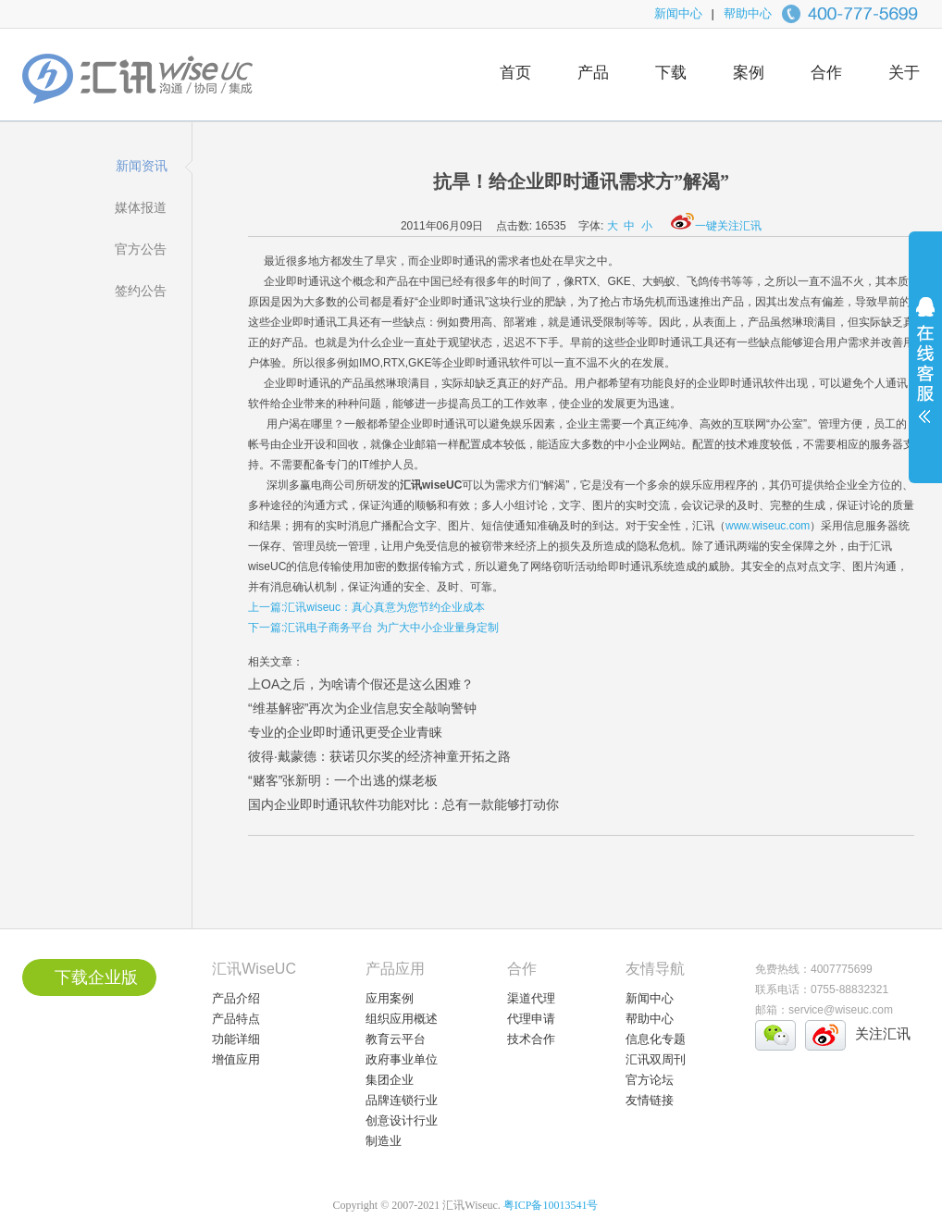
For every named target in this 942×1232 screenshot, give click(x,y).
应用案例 (390, 998)
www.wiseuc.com (767, 525)
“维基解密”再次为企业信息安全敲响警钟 (362, 708)
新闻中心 (678, 13)
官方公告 (141, 249)
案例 (748, 72)
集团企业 (390, 1080)
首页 (515, 72)
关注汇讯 (883, 1033)
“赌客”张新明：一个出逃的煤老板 (343, 780)
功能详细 (236, 1039)
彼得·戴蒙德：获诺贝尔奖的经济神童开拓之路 (379, 756)
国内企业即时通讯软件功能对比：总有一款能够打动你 (403, 804)
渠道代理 (531, 998)
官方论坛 (650, 1080)
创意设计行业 (402, 1120)
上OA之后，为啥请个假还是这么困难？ (361, 684)
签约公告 (141, 290)
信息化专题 (656, 1039)
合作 (826, 72)
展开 (925, 372)
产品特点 (236, 1019)
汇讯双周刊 (656, 1059)
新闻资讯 (141, 165)
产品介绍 (236, 998)
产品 (593, 72)
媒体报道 (141, 207)
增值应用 (236, 1059)
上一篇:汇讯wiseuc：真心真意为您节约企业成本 (366, 607)
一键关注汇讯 (716, 225)
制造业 (384, 1141)
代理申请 (531, 1019)
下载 (671, 72)
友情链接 (650, 1100)
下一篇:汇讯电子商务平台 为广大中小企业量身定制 (373, 627)
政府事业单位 (402, 1059)
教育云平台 (396, 1039)
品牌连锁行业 (402, 1100)
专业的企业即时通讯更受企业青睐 (345, 732)
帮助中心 (748, 13)
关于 (904, 72)
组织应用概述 (402, 1019)
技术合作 (531, 1039)
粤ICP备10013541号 (551, 1205)
